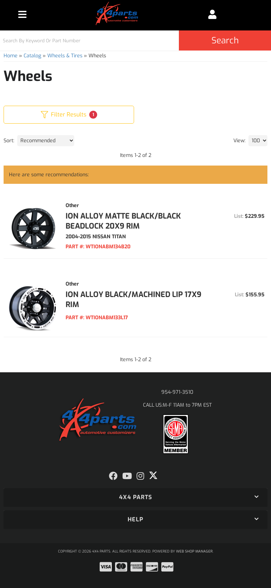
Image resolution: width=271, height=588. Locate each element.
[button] (135, 40)
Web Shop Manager (194, 551)
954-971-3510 (177, 392)
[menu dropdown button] (22, 14)
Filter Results (69, 115)
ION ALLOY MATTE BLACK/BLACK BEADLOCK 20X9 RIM (123, 221)
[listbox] (45, 140)
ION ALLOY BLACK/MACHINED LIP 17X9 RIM (133, 300)
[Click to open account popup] (212, 14)
